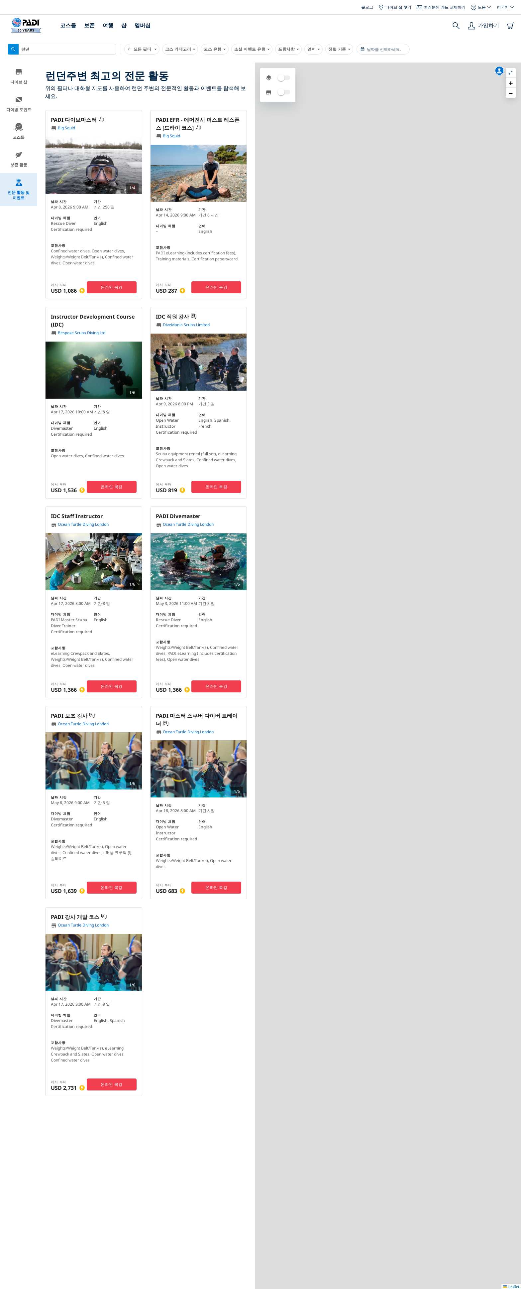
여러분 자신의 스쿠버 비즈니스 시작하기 (320, 1236)
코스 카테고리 (180, 49)
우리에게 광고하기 (236, 1249)
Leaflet (511, 1169)
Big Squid (63, 128)
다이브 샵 (18, 77)
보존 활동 (18, 160)
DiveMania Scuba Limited (183, 325)
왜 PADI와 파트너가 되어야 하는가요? (317, 1212)
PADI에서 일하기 (162, 1261)
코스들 (68, 25)
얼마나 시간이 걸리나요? (303, 1261)
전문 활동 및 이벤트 (19, 191)
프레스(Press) (231, 1224)
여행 (108, 25)
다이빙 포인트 (18, 105)
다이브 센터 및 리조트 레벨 (306, 1224)
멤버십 (143, 25)
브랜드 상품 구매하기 (78, 1250)
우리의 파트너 (231, 1236)
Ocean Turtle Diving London (80, 524)
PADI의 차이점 (160, 1224)
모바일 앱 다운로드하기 (81, 1264)
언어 (313, 49)
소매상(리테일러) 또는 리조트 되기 (314, 1273)
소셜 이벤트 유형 (252, 49)
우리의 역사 (157, 1236)
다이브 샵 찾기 (394, 7)
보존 (89, 25)
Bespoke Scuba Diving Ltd (78, 333)
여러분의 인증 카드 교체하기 (87, 1211)
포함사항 (288, 49)
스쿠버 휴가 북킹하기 (78, 1237)
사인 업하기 (421, 1236)
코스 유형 (215, 49)
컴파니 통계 (229, 1212)
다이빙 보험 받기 (73, 1224)
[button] (390, 159)
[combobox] (62, 49)
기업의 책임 (157, 1249)
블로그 (367, 7)
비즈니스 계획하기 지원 (302, 1249)
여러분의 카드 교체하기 (441, 7)
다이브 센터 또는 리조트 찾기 (87, 1197)
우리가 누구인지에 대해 (169, 1212)
